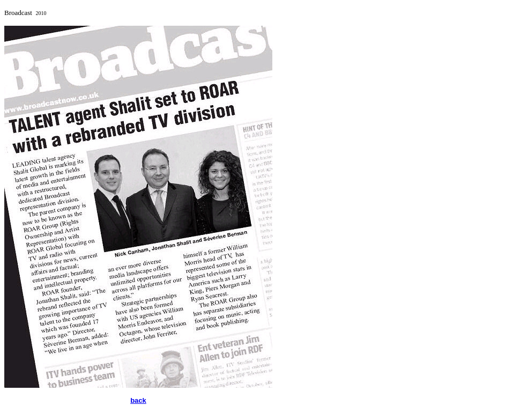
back (138, 400)
